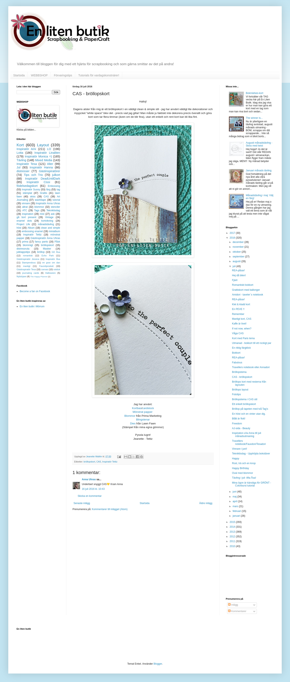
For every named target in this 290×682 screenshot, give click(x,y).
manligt (26, 266)
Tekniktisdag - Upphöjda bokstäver (251, 453)
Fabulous (237, 362)
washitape (40, 199)
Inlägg (233, 604)
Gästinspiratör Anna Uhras (45, 238)
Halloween (50, 273)
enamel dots (24, 220)
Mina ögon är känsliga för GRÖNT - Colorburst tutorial (251, 484)
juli (234, 266)
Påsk (57, 241)
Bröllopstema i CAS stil (244, 399)
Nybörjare (21, 276)
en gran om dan (51, 262)
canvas (44, 269)
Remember (238, 314)
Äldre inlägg (205, 503)
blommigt (28, 245)
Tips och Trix (33, 175)
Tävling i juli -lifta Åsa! (244, 477)
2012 (233, 536)
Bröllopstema (239, 372)
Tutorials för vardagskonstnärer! (98, 75)
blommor (39, 206)
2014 (233, 526)
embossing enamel (32, 231)
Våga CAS (238, 333)
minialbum (54, 231)
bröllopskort (89, 461)
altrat (25, 206)
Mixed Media (43, 160)
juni (235, 491)
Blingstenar (143, 419)
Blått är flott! (238, 418)
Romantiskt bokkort (242, 284)
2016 (233, 237)
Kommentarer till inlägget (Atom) (109, 509)
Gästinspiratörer (49, 171)
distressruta (23, 248)
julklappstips (23, 252)
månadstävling (46, 224)
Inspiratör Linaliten (47, 152)
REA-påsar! (238, 270)
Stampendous (29, 262)
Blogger (157, 663)
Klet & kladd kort (241, 304)
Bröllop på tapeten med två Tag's (250, 408)
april (235, 501)
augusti (237, 261)
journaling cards (30, 273)
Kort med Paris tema (243, 338)
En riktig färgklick (241, 347)
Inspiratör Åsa (53, 259)
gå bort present (26, 217)
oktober (237, 251)
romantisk (28, 255)
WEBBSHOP (39, 75)
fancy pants (41, 241)
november (238, 246)
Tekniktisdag (53, 210)
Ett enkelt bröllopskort (244, 404)
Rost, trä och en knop (244, 463)
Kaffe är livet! (239, 323)
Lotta (20, 152)
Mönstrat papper (142, 411)
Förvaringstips (63, 75)
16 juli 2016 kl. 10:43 (93, 488)
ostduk (56, 269)
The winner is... (254, 117)
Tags (36, 210)
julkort (56, 175)
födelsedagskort (27, 185)
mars (236, 506)
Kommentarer (237, 611)
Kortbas (136, 408)
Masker (47, 248)
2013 (233, 531)
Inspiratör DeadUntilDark (42, 178)
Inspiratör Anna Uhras (48, 203)
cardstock (148, 408)
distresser (23, 171)
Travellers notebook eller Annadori (251, 367)
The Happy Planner (38, 276)
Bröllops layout (240, 389)
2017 (233, 233)
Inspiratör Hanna (41, 167)
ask (53, 214)
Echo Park (48, 255)
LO (49, 149)
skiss (33, 196)
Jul (18, 167)
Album (31, 227)
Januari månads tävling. (259, 170)
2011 (233, 541)
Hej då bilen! (239, 275)
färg (48, 189)
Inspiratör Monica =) (38, 156)
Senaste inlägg (82, 503)
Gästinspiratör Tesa (26, 269)
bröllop (41, 252)
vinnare (26, 203)
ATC (24, 210)
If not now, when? (241, 328)
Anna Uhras (89, 479)
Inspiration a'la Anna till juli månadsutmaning (246, 434)
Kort (20, 145)
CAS (98, 461)
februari (237, 511)
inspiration (27, 214)
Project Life (23, 224)
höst (19, 227)
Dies (132, 423)
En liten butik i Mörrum (32, 306)
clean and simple (50, 227)
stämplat (27, 193)
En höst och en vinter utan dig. (249, 413)
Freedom (237, 423)
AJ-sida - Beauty (241, 428)
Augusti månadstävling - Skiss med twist (259, 144)
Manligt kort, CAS (241, 318)
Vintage (49, 217)
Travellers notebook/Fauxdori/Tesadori (249, 442)
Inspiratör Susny (31, 189)
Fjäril (234, 280)
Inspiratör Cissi (38, 182)
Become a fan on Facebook (35, 291)
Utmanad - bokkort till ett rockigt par (251, 343)
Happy (235, 458)
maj (235, 496)
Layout (43, 145)
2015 (233, 522)
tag (58, 189)
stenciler (55, 206)
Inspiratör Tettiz (109, 461)
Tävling (21, 160)
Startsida (19, 75)
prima (25, 241)
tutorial (56, 199)
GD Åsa (56, 252)
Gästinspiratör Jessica (28, 259)
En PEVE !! (238, 309)
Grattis (43, 193)
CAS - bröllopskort (242, 377)
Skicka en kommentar (90, 496)
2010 (233, 546)
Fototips (236, 394)
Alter (50, 164)
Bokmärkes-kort (254, 93)
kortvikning (47, 220)
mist (42, 214)
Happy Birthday (240, 468)
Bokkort (236, 352)
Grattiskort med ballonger (246, 289)
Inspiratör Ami (26, 149)
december (238, 242)
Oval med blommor (242, 473)
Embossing (54, 186)
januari (237, 515)
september (239, 256)
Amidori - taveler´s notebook (247, 294)
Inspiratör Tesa (27, 164)
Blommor (129, 415)
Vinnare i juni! (239, 448)
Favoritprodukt (46, 266)
